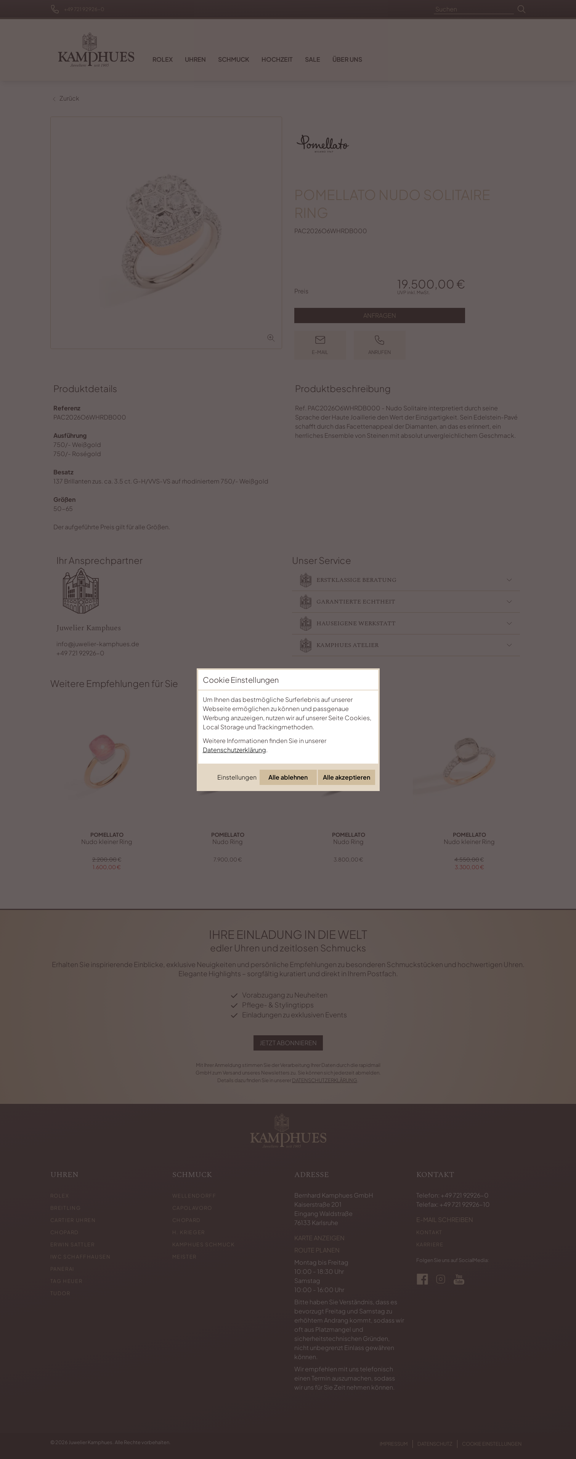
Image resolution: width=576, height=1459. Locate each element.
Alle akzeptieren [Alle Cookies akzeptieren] (346, 777)
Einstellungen (237, 777)
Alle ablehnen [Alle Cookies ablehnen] (288, 777)
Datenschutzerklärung (234, 750)
